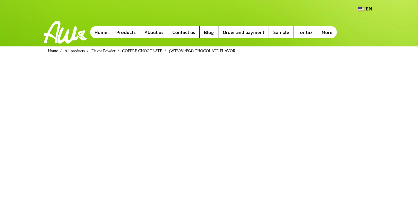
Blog (209, 32)
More (327, 32)
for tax (305, 32)
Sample (281, 32)
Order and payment (243, 32)
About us (153, 32)
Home (101, 32)
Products (125, 32)
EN (365, 8)
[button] (345, 32)
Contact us (183, 32)
